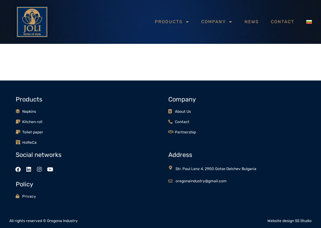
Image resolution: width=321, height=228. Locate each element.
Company (217, 22)
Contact (282, 21)
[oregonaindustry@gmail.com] (170, 181)
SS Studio (303, 221)
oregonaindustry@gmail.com (201, 181)
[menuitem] (309, 22)
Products (172, 22)
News (252, 21)
